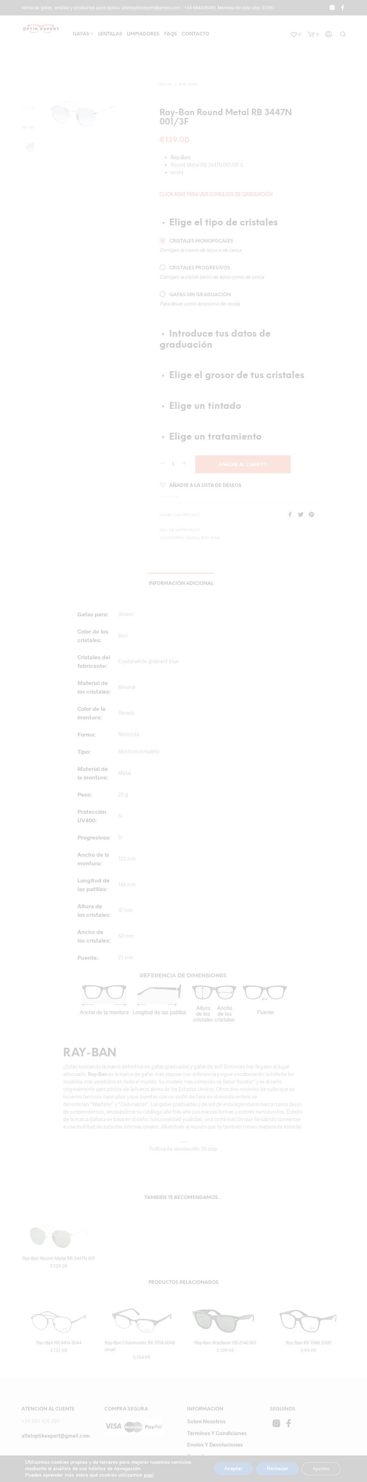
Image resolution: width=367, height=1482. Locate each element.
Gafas (81, 34)
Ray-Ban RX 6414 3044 (58, 1342)
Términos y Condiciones (217, 1433)
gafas (192, 538)
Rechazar (276, 1469)
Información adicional (181, 583)
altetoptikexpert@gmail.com (56, 1436)
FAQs (170, 34)
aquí (155, 1475)
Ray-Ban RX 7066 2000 (308, 1342)
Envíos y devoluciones (215, 1444)
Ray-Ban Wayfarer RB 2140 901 (225, 1342)
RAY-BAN (188, 85)
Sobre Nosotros (206, 1421)
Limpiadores (143, 34)
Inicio (165, 85)
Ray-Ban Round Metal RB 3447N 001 (58, 1258)
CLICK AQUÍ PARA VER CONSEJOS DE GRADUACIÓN (216, 194)
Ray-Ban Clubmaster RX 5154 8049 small (140, 1346)
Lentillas (110, 34)
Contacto (195, 34)
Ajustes (320, 1469)
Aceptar (231, 1469)
